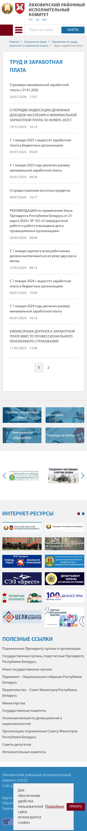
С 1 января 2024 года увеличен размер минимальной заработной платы (40, 309)
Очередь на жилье (60, 435)
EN (37, 20)
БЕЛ (44, 20)
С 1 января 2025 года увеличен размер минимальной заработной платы (40, 168)
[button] (18, 30)
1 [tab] (78, 514)
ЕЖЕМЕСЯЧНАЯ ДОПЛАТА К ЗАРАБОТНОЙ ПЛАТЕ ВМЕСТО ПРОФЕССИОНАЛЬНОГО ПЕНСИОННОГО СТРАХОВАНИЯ (42, 337)
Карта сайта (12, 798)
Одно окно (54, 415)
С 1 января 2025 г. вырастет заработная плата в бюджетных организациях (40, 143)
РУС (31, 20)
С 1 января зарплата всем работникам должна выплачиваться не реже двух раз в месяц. (43, 256)
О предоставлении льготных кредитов (40, 191)
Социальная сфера (35, 42)
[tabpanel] (43, 576)
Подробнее (54, 807)
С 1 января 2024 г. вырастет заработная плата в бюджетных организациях (40, 283)
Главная (14, 42)
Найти (73, 30)
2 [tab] (83, 514)
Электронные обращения (22, 435)
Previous (5, 475)
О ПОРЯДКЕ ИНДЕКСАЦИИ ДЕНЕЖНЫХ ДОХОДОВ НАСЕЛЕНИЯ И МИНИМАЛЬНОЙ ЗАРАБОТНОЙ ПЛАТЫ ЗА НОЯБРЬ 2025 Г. (43, 115)
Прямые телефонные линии (22, 415)
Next (81, 475)
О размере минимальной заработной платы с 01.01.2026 (39, 87)
